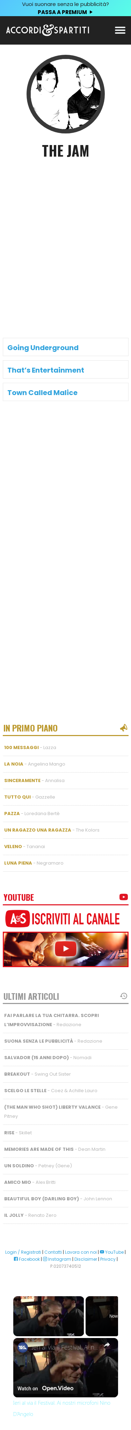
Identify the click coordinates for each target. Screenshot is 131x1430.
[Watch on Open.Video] (45, 1388)
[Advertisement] (65, 237)
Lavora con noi (81, 1252)
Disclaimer (85, 1259)
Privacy (108, 1259)
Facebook (27, 1259)
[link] (22, 1347)
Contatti (53, 1252)
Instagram (57, 1259)
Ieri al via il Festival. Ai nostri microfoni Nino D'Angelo (65, 1347)
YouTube (112, 1252)
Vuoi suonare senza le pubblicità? (65, 8)
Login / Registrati (23, 1252)
